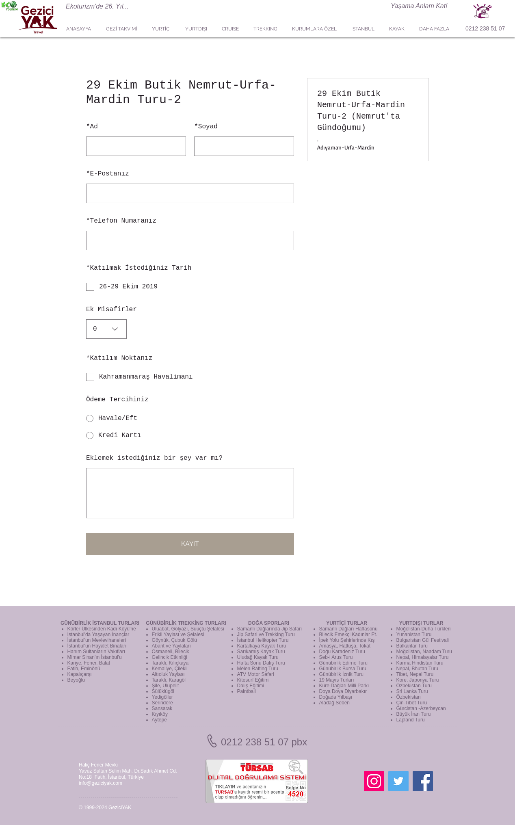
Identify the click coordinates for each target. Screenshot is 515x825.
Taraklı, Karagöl (169, 680)
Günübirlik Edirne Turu (343, 663)
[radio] (190, 418)
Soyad (206, 126)
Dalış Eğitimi (250, 686)
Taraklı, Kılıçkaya (170, 663)
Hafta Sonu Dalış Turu (261, 663)
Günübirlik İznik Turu (341, 674)
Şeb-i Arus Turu (336, 657)
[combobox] (106, 329)
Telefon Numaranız (121, 221)
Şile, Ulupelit (165, 686)
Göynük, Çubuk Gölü (174, 640)
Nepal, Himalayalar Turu (422, 657)
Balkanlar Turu (412, 646)
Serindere (162, 703)
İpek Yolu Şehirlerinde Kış (347, 640)
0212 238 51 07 (485, 28)
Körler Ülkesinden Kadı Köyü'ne (101, 629)
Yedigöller (162, 697)
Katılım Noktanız (119, 358)
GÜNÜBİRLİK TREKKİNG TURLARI (186, 623)
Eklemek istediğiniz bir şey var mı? (154, 458)
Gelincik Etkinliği (169, 657)
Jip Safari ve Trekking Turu (266, 634)
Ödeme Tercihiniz (117, 399)
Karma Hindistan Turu (420, 663)
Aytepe (159, 720)
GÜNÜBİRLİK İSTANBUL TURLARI (100, 623)
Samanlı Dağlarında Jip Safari (269, 629)
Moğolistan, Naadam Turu (424, 651)
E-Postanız (107, 174)
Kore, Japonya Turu (417, 680)
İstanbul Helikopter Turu (263, 640)
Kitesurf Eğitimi (253, 680)
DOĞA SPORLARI (268, 623)
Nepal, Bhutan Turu (417, 668)
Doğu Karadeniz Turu (342, 651)
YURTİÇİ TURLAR (346, 623)
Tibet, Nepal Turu (415, 674)
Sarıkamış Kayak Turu (261, 651)
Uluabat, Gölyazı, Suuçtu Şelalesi (188, 629)
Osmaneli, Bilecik (170, 651)
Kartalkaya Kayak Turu (261, 646)
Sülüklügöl (163, 691)
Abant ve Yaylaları (171, 646)
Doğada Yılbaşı (336, 697)
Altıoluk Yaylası (168, 674)
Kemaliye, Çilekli (170, 668)
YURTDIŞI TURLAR (421, 623)
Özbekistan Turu (414, 686)
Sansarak (162, 708)
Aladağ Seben (334, 703)
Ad (92, 126)
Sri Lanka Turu (412, 691)
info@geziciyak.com (100, 783)
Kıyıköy (160, 714)
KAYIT (190, 544)
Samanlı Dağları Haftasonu (348, 629)
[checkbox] (190, 287)
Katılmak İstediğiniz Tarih (138, 268)
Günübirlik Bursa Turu (342, 668)
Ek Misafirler (111, 309)
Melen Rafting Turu (257, 668)
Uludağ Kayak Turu (258, 657)
